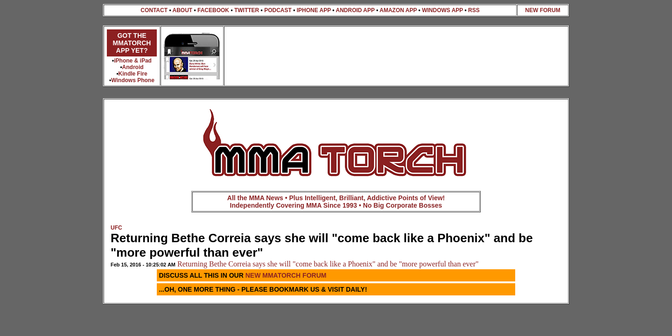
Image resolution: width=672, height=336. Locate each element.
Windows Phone (132, 80)
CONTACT (154, 10)
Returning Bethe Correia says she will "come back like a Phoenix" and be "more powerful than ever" (328, 264)
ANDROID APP (355, 10)
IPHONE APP (314, 10)
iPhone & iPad (133, 60)
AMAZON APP (398, 10)
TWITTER (246, 10)
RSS (474, 10)
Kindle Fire (133, 73)
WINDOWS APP (442, 10)
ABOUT (182, 10)
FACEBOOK (213, 10)
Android (133, 67)
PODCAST (278, 10)
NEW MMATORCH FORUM (286, 275)
